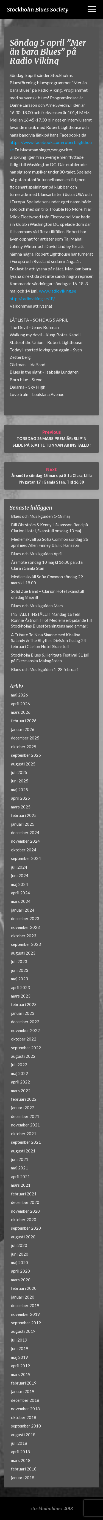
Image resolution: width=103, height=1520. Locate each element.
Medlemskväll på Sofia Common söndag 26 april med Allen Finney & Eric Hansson (49, 542)
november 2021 (25, 1124)
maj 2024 (19, 884)
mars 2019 (20, 1374)
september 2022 (26, 1047)
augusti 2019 (23, 1331)
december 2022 (25, 1021)
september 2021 (26, 1142)
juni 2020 (19, 1254)
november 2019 (25, 1314)
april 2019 (20, 1365)
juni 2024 (19, 875)
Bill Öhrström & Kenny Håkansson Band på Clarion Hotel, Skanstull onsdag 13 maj (49, 527)
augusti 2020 (23, 1236)
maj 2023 (19, 978)
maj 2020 (19, 1262)
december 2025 (25, 737)
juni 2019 (19, 1348)
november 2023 (25, 927)
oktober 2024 (23, 849)
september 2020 (26, 1228)
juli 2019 (19, 1339)
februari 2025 (24, 815)
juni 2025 (19, 780)
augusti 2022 (23, 1056)
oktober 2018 (23, 1417)
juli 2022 (19, 1064)
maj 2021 (19, 1167)
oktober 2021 (23, 1133)
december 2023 (25, 918)
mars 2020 (20, 1279)
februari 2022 (24, 1099)
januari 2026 (22, 729)
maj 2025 (19, 789)
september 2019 (26, 1322)
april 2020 (20, 1270)
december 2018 (25, 1400)
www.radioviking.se (57, 290)
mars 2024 (20, 901)
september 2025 (26, 755)
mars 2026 (20, 712)
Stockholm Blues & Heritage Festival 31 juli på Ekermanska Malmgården (50, 657)
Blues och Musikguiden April (36, 553)
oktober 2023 (23, 935)
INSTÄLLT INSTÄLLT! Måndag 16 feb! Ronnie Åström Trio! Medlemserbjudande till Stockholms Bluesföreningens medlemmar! (51, 620)
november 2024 (25, 841)
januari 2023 (22, 1013)
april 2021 (20, 1176)
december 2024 (25, 832)
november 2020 (25, 1211)
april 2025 (20, 798)
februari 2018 (24, 1468)
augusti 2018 (23, 1434)
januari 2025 (22, 824)
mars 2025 (20, 806)
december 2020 (25, 1202)
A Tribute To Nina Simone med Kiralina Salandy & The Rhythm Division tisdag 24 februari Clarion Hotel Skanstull (48, 640)
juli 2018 (19, 1443)
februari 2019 (24, 1382)
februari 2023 (24, 1004)
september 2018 (26, 1425)
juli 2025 (19, 772)
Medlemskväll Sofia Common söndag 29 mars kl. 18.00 (47, 579)
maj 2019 (19, 1357)
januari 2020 (22, 1296)
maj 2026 (19, 694)
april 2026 (20, 703)
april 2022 (20, 1081)
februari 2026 (24, 720)
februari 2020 (24, 1288)
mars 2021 (20, 1185)
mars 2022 (20, 1090)
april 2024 (20, 892)
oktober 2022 (23, 1038)
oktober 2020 (23, 1219)
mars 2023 (20, 995)
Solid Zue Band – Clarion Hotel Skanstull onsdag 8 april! (47, 594)
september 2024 (26, 858)
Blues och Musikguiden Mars (37, 605)
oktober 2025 (23, 746)
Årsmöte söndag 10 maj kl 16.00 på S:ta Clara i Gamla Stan (47, 565)
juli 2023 (19, 961)
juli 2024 (19, 867)
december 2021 (25, 1116)
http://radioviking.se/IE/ (32, 298)
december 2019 (25, 1305)
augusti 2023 (23, 952)
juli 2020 (19, 1245)
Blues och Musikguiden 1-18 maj (40, 516)
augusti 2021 (23, 1150)
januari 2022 (22, 1107)
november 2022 (25, 1030)
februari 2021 (24, 1193)
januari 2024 (22, 910)
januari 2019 (22, 1391)
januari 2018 (22, 1477)
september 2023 (26, 944)
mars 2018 (20, 1460)
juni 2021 (19, 1159)
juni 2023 (19, 970)
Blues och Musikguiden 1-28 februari (44, 669)
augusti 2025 (23, 763)
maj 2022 (19, 1073)
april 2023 (20, 987)
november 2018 (25, 1408)
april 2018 (20, 1451)
